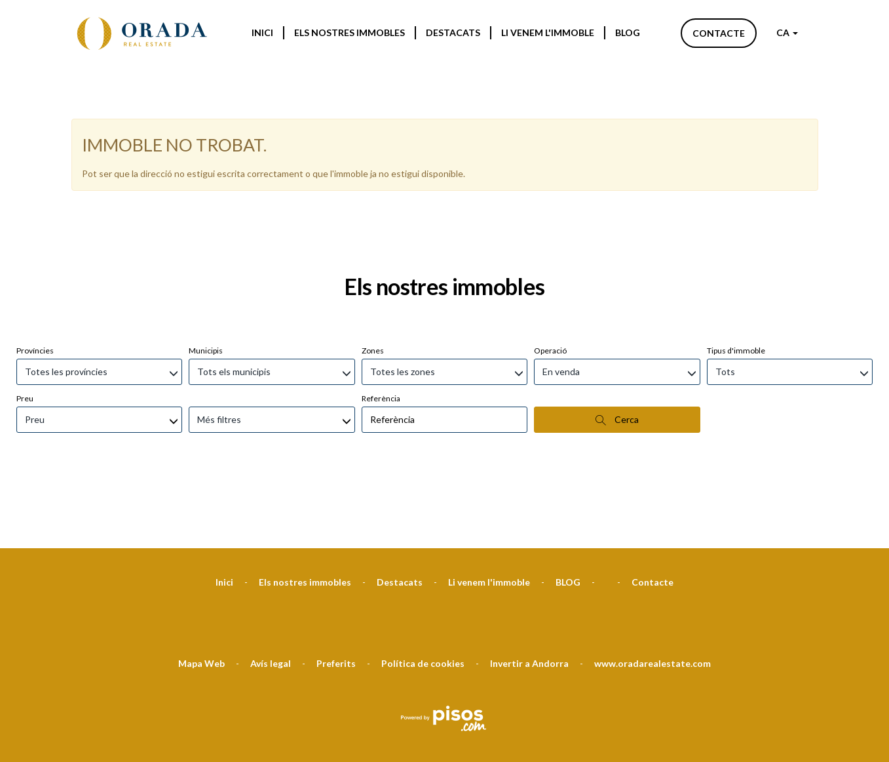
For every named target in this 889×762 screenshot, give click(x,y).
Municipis (206, 281)
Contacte (718, 33)
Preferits (336, 593)
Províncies (35, 281)
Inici (262, 32)
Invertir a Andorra (529, 593)
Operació (550, 281)
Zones (373, 281)
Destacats (453, 32)
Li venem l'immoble (547, 32)
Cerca (617, 350)
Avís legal (270, 593)
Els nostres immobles (349, 32)
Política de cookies (422, 593)
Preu (24, 329)
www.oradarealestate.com (652, 593)
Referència (381, 329)
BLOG (627, 32)
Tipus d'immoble (736, 281)
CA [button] (787, 32)
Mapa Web (201, 593)
